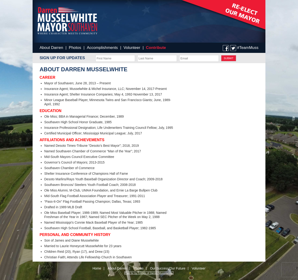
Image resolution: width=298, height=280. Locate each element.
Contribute (156, 47)
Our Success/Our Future (167, 268)
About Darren (51, 47)
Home (96, 268)
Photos (75, 47)
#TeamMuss (247, 47)
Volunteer (132, 47)
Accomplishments (102, 47)
